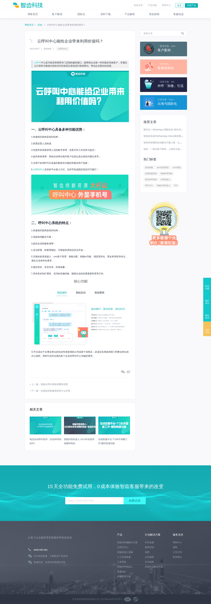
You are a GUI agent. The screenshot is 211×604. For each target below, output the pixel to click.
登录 (179, 5)
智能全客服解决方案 (127, 542)
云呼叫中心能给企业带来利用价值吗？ (66, 25)
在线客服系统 (151, 173)
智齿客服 (149, 167)
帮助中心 (166, 5)
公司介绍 (177, 552)
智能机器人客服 (125, 552)
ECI (175, 185)
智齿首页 (138, 5)
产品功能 (152, 5)
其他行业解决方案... (155, 566)
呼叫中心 (149, 185)
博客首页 (29, 25)
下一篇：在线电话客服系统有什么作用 (51, 390)
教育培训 (149, 547)
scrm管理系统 (163, 167)
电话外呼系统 (151, 179)
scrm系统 (177, 167)
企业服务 (149, 557)
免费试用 (134, 500)
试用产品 (191, 5)
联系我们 (177, 557)
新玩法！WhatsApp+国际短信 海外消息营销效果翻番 (170, 129)
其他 (40, 25)
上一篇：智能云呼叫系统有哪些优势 (50, 384)
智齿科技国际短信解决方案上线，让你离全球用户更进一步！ (174, 142)
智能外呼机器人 (163, 185)
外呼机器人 (165, 179)
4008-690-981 (41, 550)
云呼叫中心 (63, 49)
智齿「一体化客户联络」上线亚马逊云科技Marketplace (171, 149)
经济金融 (149, 542)
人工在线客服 (124, 557)
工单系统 (121, 562)
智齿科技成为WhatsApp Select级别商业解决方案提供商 (171, 136)
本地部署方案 (124, 576)
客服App (121, 571)
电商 (147, 552)
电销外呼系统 (166, 173)
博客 (175, 547)
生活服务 (149, 562)
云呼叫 (37, 62)
